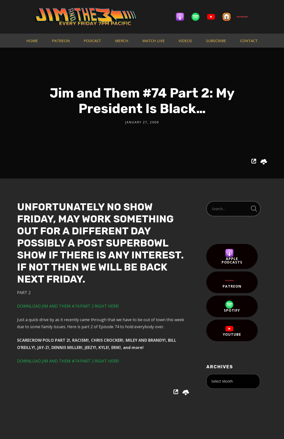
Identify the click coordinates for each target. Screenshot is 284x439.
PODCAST (92, 40)
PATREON (61, 40)
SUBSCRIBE (216, 40)
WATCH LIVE (153, 40)
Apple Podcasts (232, 257)
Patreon (232, 283)
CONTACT (249, 40)
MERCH (121, 40)
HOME (32, 40)
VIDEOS (185, 40)
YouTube (232, 331)
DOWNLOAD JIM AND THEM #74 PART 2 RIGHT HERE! (68, 306)
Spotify (232, 307)
